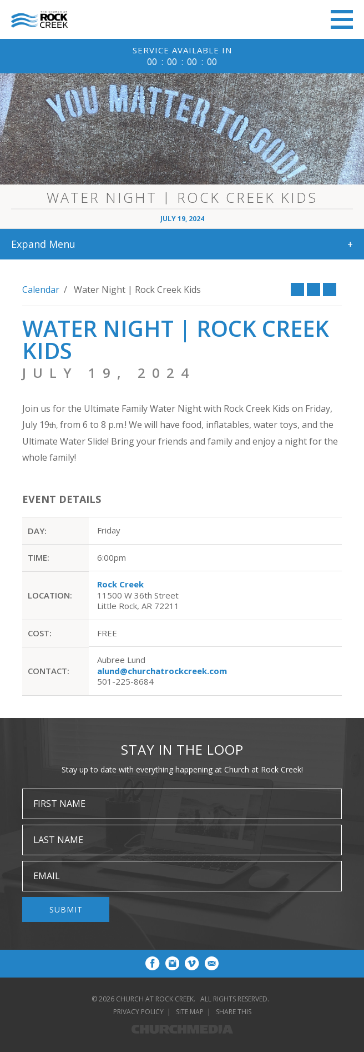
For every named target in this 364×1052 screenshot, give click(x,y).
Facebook (297, 289)
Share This (233, 1011)
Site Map (190, 1011)
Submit (66, 909)
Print (329, 289)
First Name (59, 803)
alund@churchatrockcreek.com (162, 670)
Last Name (58, 840)
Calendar (40, 289)
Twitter (313, 289)
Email (46, 876)
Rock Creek (120, 584)
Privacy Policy (138, 1011)
